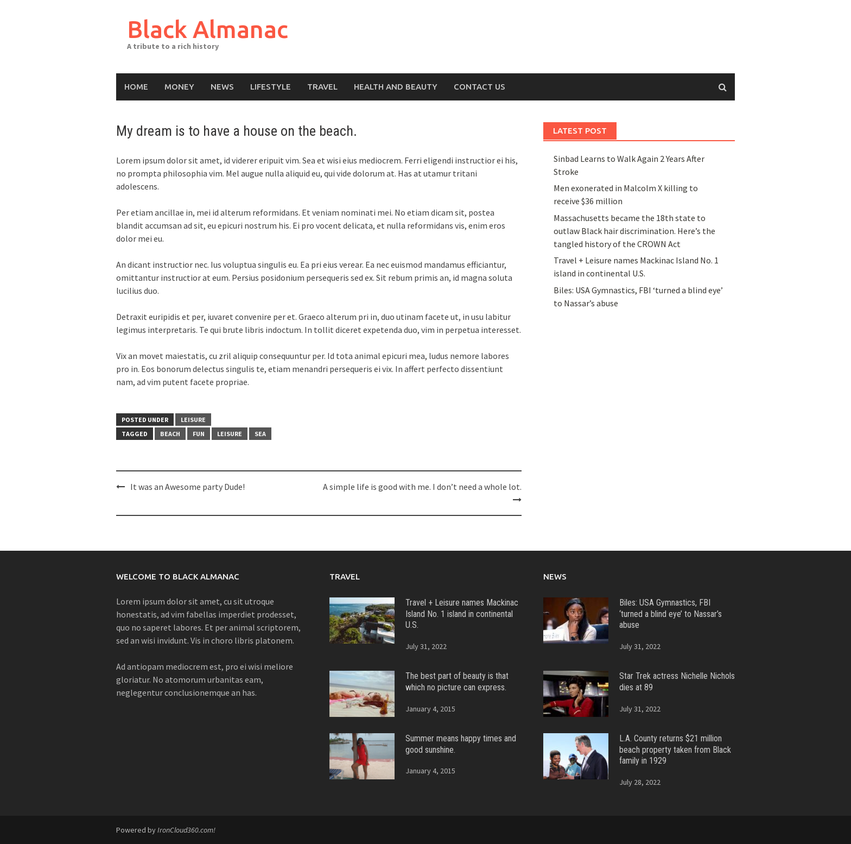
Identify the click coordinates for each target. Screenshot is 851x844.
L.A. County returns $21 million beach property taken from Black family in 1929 (675, 749)
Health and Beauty (395, 86)
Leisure (193, 419)
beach (170, 434)
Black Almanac (207, 29)
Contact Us (479, 86)
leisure (229, 434)
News (222, 86)
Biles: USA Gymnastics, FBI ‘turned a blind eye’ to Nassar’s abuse (670, 614)
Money (179, 86)
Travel (322, 86)
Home (136, 86)
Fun (199, 434)
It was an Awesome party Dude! (187, 486)
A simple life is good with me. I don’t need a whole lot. (422, 486)
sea (260, 434)
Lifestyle (270, 86)
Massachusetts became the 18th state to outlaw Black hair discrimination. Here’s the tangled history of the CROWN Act (634, 230)
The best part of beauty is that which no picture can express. (457, 681)
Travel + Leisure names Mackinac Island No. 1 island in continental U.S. (461, 614)
